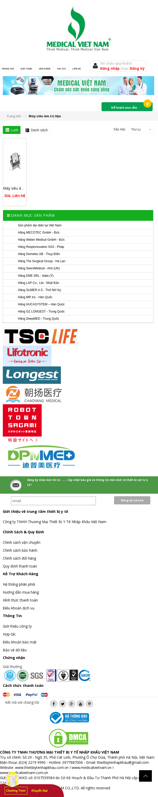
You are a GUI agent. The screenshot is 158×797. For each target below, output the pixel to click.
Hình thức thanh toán (20, 600)
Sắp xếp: (120, 129)
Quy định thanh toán (20, 566)
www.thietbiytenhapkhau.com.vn (42, 767)
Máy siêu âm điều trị (20, 188)
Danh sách (39, 130)
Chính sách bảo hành (20, 550)
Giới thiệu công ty (17, 626)
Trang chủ (14, 116)
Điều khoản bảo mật (20, 642)
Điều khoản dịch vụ (19, 608)
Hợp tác (9, 634)
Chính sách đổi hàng (19, 558)
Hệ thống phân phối (19, 584)
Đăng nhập (110, 68)
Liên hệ (76, 68)
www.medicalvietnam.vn (91, 767)
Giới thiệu (26, 68)
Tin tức (61, 68)
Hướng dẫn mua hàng (21, 592)
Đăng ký (137, 68)
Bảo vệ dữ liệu (15, 650)
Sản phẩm (44, 68)
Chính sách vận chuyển (21, 542)
